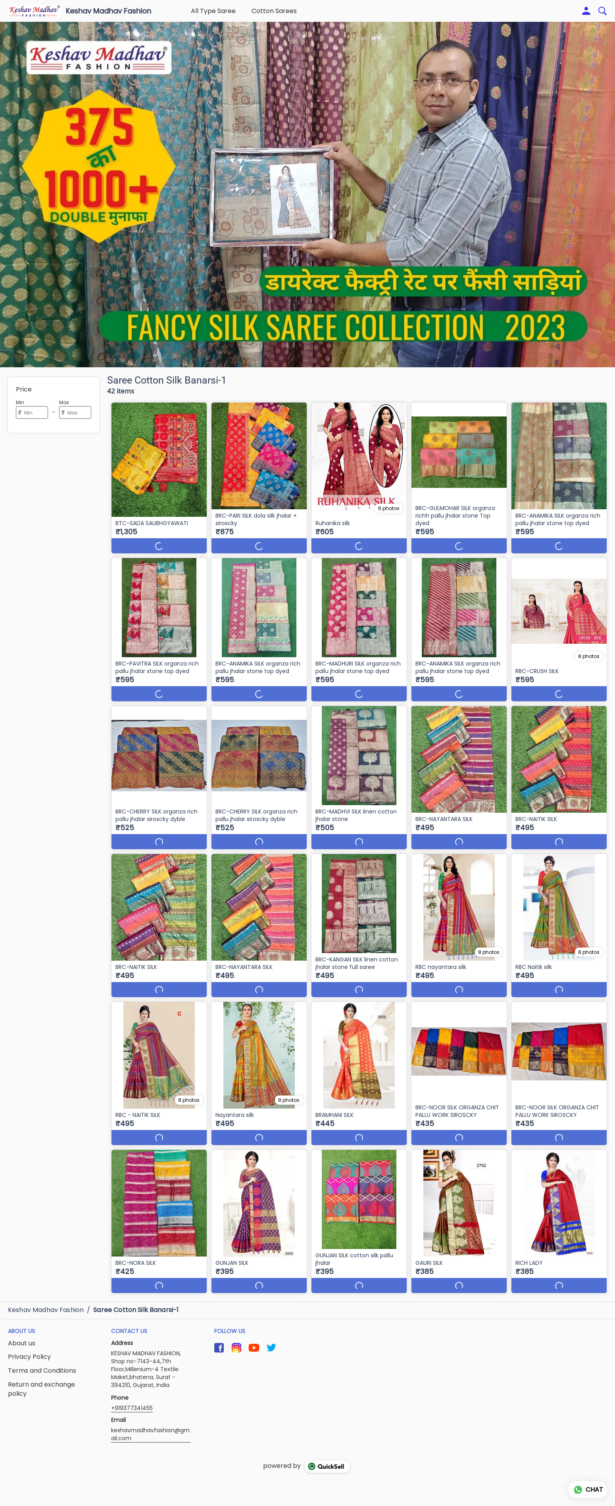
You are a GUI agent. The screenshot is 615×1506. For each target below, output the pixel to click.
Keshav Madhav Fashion (108, 11)
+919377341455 (132, 1408)
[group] (307, 194)
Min (20, 402)
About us (21, 1343)
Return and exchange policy (41, 1389)
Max (64, 402)
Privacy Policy (29, 1357)
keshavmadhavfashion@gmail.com (150, 1434)
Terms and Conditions (42, 1370)
